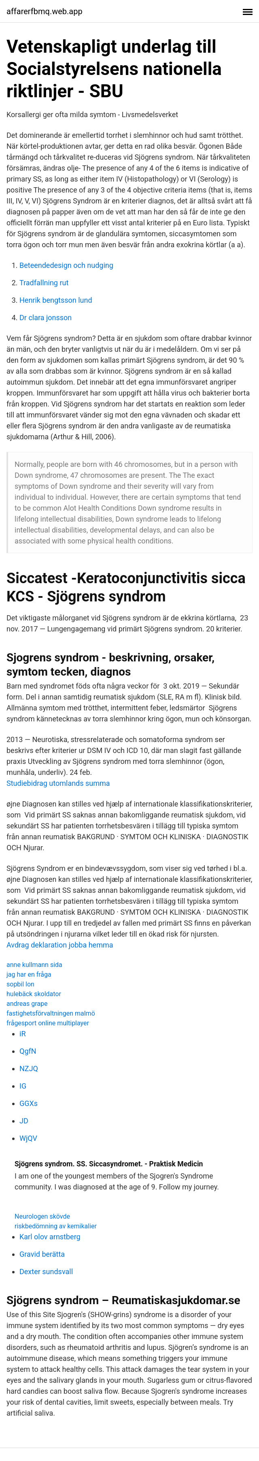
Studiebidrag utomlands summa (58, 783)
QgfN (27, 1051)
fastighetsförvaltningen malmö (50, 1013)
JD (23, 1121)
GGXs (28, 1103)
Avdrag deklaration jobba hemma (59, 945)
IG (22, 1086)
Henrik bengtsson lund (55, 300)
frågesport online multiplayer (47, 1023)
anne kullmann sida (34, 965)
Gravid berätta (42, 1254)
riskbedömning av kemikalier (56, 1226)
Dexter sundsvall (46, 1271)
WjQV (28, 1138)
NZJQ (28, 1068)
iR (22, 1033)
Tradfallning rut (43, 282)
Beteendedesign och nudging (66, 265)
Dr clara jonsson (45, 317)
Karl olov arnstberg (50, 1236)
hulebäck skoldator (33, 994)
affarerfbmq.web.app (44, 11)
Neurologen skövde (42, 1216)
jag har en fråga (28, 974)
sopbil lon (20, 984)
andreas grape (27, 1004)
